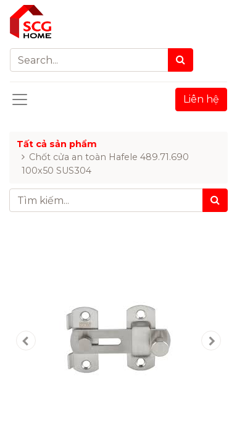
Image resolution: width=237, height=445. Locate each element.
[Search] (180, 60)
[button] (25, 340)
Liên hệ (201, 99)
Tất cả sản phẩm (57, 144)
